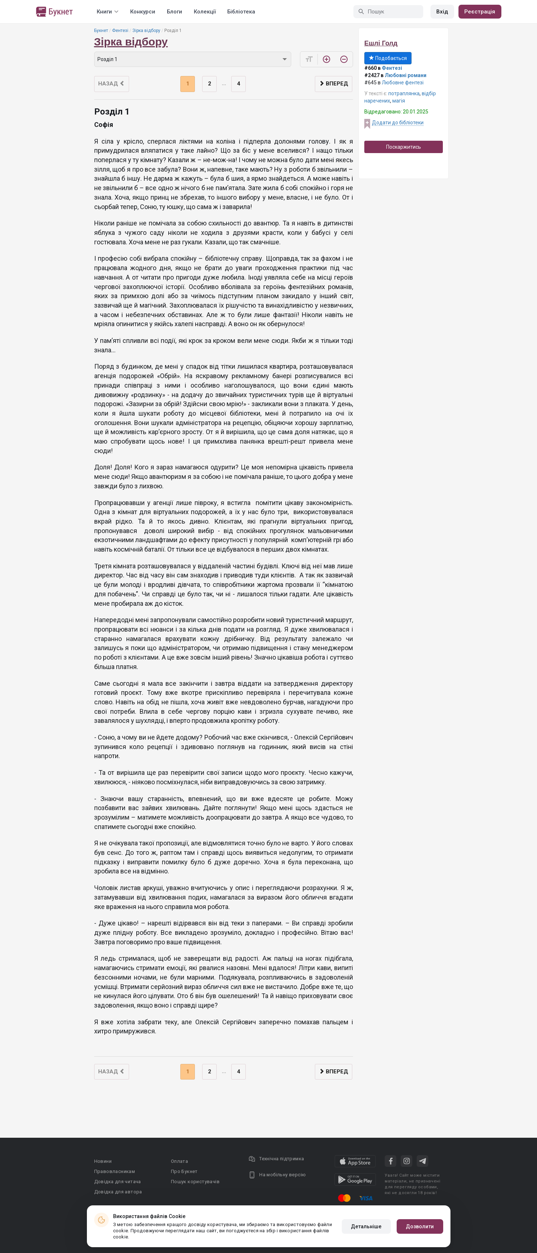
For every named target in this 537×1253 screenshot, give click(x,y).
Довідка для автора (118, 1191)
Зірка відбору (146, 30)
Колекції (205, 11)
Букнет (101, 30)
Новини (103, 1161)
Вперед (333, 83)
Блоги (174, 11)
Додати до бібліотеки (398, 122)
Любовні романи (405, 75)
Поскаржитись (403, 147)
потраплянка (404, 93)
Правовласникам (114, 1171)
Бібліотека (241, 11)
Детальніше (366, 1226)
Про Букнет (184, 1171)
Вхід (442, 11)
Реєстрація (480, 11)
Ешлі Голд (380, 43)
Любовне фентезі (403, 82)
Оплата (179, 1161)
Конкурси (142, 11)
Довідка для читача (117, 1181)
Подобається (388, 58)
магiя (398, 101)
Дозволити (420, 1226)
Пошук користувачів (195, 1181)
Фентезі (120, 30)
